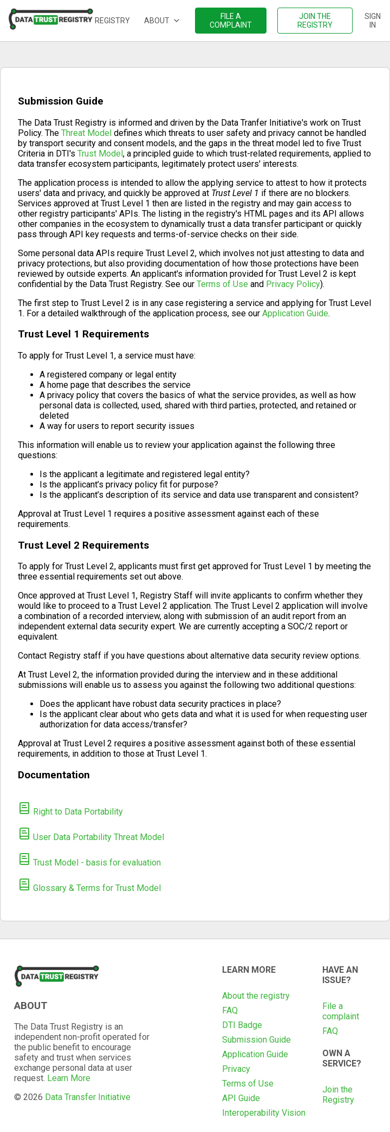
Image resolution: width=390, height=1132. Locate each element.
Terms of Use (222, 284)
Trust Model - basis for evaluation (89, 862)
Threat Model (86, 133)
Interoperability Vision (264, 1113)
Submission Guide (256, 1040)
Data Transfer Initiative (88, 1097)
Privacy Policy (293, 284)
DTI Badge (242, 1025)
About (162, 20)
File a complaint (231, 20)
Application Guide (295, 313)
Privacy (236, 1069)
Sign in (373, 20)
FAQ (230, 1010)
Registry (112, 20)
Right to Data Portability (70, 811)
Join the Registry (338, 1094)
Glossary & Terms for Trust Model (89, 888)
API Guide (241, 1098)
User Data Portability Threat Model (91, 837)
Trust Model (100, 153)
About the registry (256, 996)
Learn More (68, 1078)
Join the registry (315, 20)
